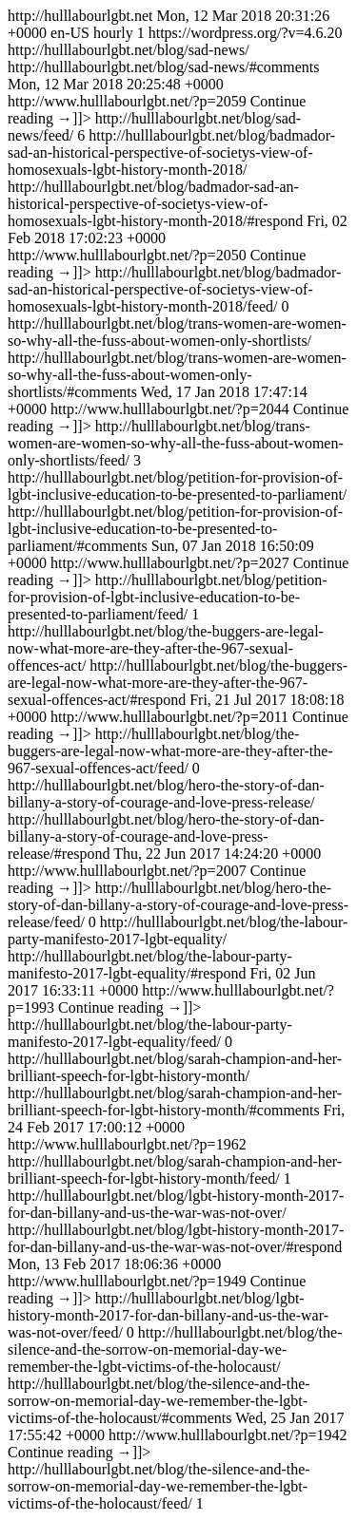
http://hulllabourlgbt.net (178, 759)
